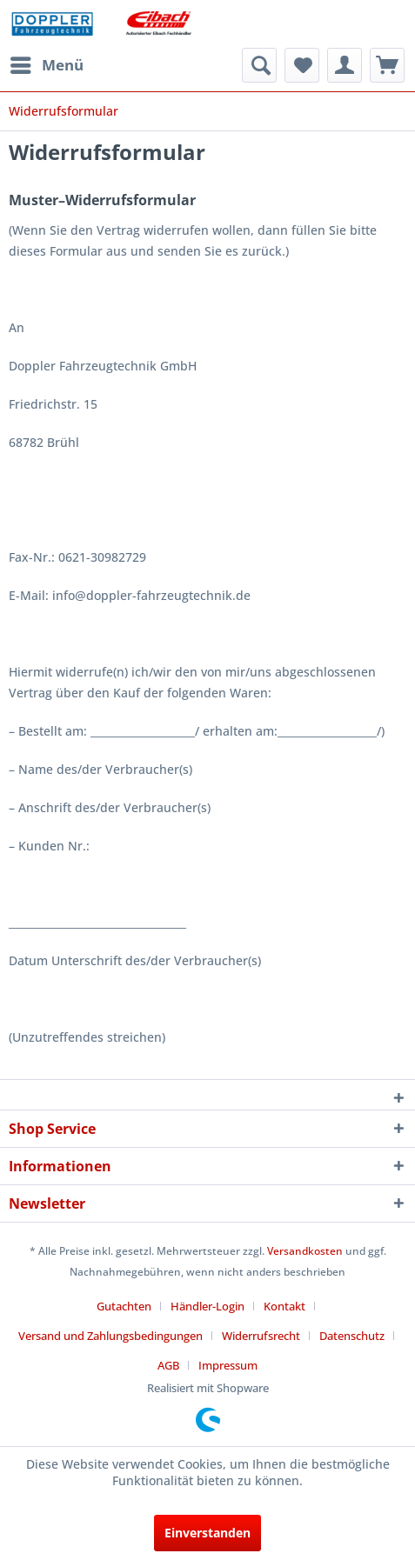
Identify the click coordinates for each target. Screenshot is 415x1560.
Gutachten (124, 1306)
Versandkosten (305, 1250)
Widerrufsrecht (261, 1335)
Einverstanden (207, 1532)
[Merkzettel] (301, 65)
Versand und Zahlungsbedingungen (110, 1335)
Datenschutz (352, 1335)
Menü (47, 63)
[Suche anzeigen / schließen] (259, 65)
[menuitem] (46, 65)
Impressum (228, 1365)
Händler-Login (207, 1306)
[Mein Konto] (344, 65)
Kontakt (284, 1306)
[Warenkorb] (387, 65)
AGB (168, 1365)
